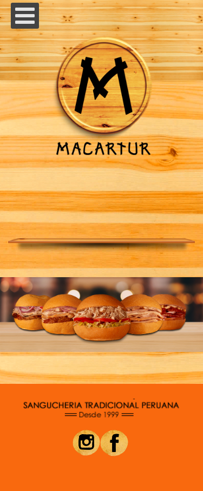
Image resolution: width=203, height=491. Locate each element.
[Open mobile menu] (25, 16)
